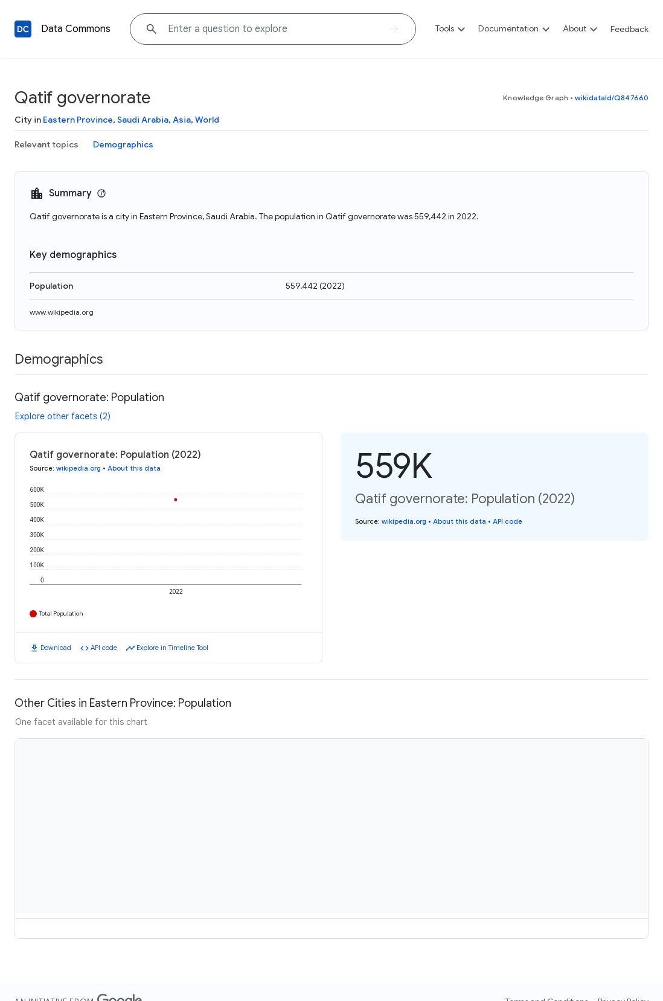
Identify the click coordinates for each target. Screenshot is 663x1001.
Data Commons (75, 29)
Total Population (61, 613)
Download (55, 647)
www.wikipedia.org (62, 312)
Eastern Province (78, 119)
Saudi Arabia (142, 119)
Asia (182, 119)
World (207, 119)
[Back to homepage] (22, 29)
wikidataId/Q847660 (612, 97)
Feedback (629, 29)
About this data (134, 468)
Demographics (123, 144)
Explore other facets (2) (62, 416)
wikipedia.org (78, 468)
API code (104, 647)
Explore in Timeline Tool (172, 647)
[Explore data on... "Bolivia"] (273, 29)
